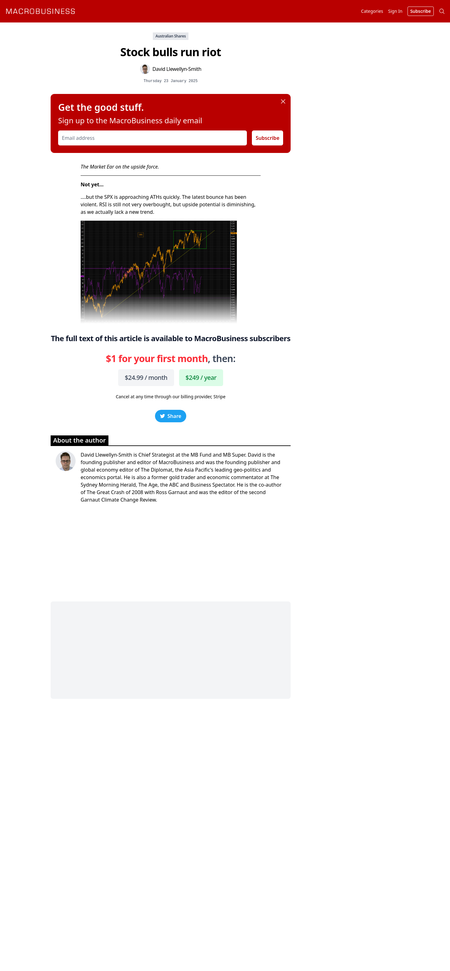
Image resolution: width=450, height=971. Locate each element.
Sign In (395, 11)
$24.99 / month (146, 377)
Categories (372, 11)
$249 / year (201, 377)
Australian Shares (170, 36)
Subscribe (267, 138)
